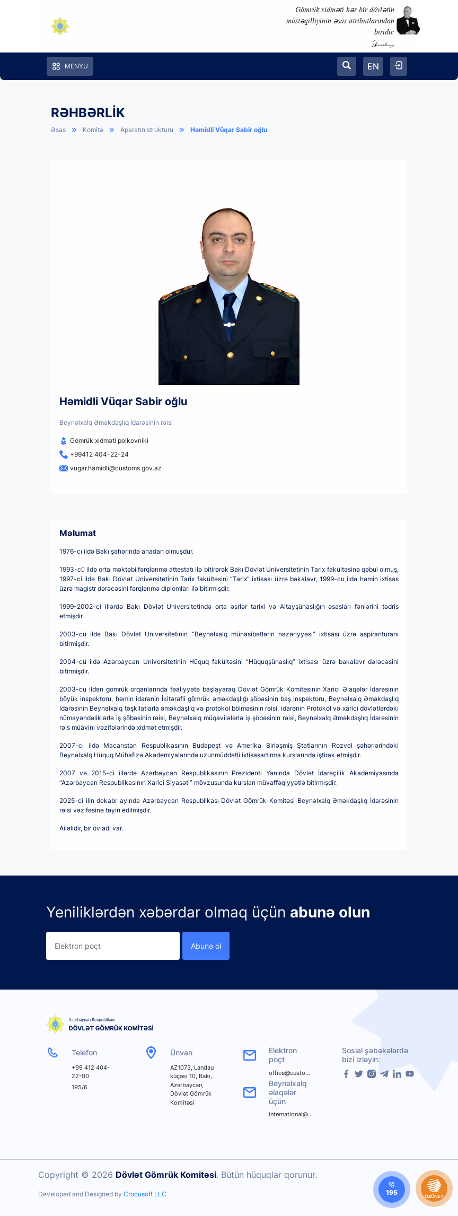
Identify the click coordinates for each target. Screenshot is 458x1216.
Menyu (70, 66)
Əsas (58, 130)
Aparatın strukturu (146, 130)
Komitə (93, 130)
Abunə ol (206, 945)
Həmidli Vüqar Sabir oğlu (228, 130)
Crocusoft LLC (145, 1194)
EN (373, 66)
